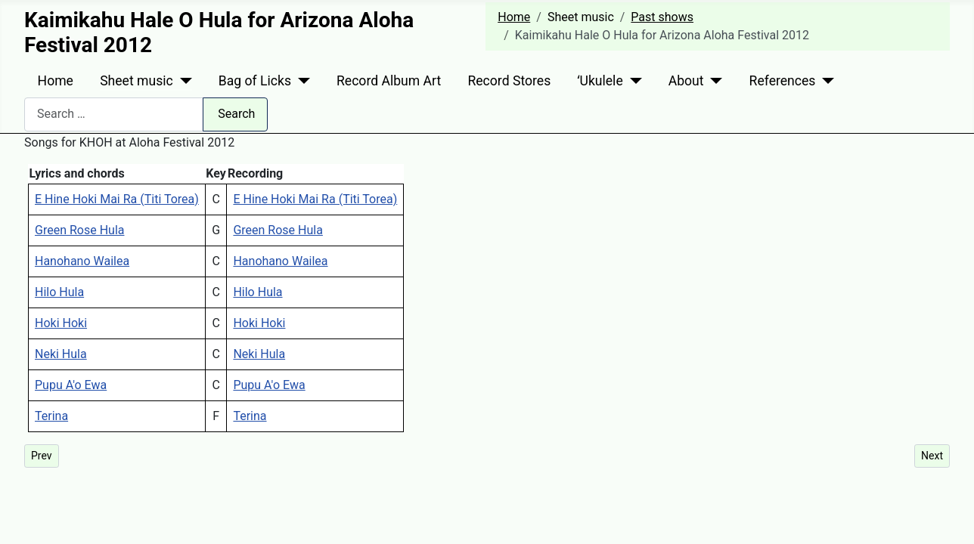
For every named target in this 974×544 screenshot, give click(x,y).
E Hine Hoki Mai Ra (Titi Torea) (117, 199)
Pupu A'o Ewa (71, 385)
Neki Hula (61, 354)
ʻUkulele (599, 80)
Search (236, 114)
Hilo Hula (59, 292)
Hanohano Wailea (82, 261)
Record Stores (509, 80)
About (686, 80)
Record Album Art (389, 80)
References (782, 80)
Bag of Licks (255, 80)
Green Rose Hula (79, 230)
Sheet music (136, 80)
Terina (51, 416)
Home (55, 80)
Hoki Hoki (61, 323)
